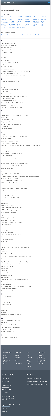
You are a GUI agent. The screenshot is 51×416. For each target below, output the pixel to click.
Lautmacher (4, 193)
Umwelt (26, 25)
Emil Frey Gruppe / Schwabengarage (11, 124)
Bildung (34, 16)
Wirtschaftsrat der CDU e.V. (8, 325)
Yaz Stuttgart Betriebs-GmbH (9, 337)
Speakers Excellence (6, 275)
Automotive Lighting (6, 52)
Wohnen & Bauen (21, 27)
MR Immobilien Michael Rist (8, 212)
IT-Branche (27, 21)
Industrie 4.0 (4, 21)
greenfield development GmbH (9, 143)
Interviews (19, 21)
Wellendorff (4, 322)
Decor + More (4, 91)
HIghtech (27, 19)
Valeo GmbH (4, 310)
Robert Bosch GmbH (6, 254)
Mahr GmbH (4, 203)
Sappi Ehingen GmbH (7, 266)
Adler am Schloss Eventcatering (9, 45)
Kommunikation (36, 21)
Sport (42, 24)
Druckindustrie (20, 18)
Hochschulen (36, 19)
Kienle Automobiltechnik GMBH (9, 178)
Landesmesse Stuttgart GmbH (9, 191)
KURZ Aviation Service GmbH (9, 183)
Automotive (19, 16)
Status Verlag (4, 282)
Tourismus (19, 25)
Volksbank (4, 312)
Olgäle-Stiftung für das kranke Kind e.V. (11, 222)
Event (34, 18)
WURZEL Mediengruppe (7, 331)
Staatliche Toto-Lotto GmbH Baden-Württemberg (14, 279)
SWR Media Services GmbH (8, 291)
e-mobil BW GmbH (6, 113)
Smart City (35, 24)
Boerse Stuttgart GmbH (7, 69)
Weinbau (43, 25)
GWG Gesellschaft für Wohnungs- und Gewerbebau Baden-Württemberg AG (21, 145)
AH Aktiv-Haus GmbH (7, 47)
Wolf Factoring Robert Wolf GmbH (10, 327)
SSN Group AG (5, 277)
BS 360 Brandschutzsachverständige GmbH (13, 75)
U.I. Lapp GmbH (5, 302)
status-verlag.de (5, 387)
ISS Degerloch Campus (7, 168)
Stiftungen (11, 25)
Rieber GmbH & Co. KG (7, 251)
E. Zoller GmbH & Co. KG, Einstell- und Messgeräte (14, 115)
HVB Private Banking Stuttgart (9, 158)
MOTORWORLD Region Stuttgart (9, 210)
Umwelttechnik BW (6, 304)
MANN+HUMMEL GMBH (7, 205)
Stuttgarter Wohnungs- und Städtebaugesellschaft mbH (16, 286)
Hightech (29, 355)
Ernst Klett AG (4, 126)
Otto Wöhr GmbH (6, 224)
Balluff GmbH (4, 58)
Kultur (42, 21)
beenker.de (4, 399)
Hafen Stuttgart (5, 151)
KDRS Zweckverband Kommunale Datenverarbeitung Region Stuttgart (20, 176)
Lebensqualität (4, 22)
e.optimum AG (5, 117)
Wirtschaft (3, 27)
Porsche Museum (6, 237)
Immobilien (43, 19)
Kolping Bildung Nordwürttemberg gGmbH (12, 180)
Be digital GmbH (5, 60)
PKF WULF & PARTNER (7, 232)
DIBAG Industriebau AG (7, 98)
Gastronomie (20, 19)
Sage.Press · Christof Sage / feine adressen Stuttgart (15, 262)
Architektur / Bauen (11, 17)
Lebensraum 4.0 (12, 22)
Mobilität (43, 22)
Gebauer (3, 134)
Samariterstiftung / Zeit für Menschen (11, 264)
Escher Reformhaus (6, 128)
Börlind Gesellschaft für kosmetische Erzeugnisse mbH (16, 71)
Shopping (27, 24)
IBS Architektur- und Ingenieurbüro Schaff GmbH (14, 163)
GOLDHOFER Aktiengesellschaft (9, 141)
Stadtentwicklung (5, 25)
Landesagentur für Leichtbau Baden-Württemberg (14, 188)
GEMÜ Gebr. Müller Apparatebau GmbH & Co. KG (14, 136)
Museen (3, 24)
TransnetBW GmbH (6, 296)
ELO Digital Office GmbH (7, 119)
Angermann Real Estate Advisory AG (11, 50)
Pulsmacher (4, 241)
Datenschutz (4, 411)
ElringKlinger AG (5, 122)
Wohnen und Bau (42, 365)
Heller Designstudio (6, 155)
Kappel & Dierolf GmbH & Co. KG (10, 174)
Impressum (4, 408)
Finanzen (43, 18)
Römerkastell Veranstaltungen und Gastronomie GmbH (16, 256)
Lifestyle (19, 22)
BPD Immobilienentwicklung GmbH (10, 73)
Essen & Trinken (28, 18)
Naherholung (12, 24)
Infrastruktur (12, 21)
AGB (3, 409)
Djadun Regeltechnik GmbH (8, 100)
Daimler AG (4, 87)
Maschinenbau (36, 22)
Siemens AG (4, 268)
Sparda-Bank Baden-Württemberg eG (11, 273)
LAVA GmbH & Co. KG (7, 195)
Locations (27, 22)
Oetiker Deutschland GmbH (8, 220)
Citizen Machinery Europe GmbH (10, 81)
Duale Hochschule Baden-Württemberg (11, 107)
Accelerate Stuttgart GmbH (8, 43)
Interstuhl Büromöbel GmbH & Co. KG (11, 166)
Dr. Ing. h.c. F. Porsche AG (8, 105)
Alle (2, 16)
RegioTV (3, 249)
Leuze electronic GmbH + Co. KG (10, 197)
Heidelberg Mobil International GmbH (11, 153)
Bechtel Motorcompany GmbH (9, 62)
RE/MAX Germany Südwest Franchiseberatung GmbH (15, 247)
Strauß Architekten (6, 284)
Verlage (34, 25)
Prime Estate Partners (7, 239)
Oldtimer (19, 24)
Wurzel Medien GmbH (7, 329)
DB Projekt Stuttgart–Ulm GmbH (9, 89)
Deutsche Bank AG (6, 94)
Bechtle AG (4, 64)
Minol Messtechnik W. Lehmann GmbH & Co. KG (14, 207)
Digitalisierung (44, 16)
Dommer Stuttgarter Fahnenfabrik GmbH (12, 103)
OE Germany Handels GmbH (9, 218)
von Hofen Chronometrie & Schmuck (11, 314)
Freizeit (10, 19)
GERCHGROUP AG (6, 139)
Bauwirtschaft (28, 16)
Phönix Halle (4, 230)
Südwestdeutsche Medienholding (10, 288)
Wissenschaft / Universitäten (12, 28)
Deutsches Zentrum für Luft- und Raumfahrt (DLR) (14, 96)
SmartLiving (4, 270)
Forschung (3, 19)
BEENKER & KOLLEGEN (7, 67)
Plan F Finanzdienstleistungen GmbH (11, 234)
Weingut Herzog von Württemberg (10, 320)
